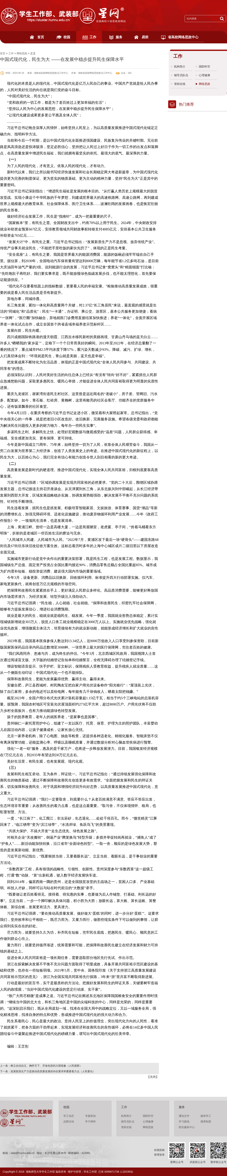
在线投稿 (159, 1149)
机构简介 (179, 66)
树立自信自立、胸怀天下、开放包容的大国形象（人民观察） (46, 1065)
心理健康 (204, 75)
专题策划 (90, 1115)
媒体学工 (206, 1115)
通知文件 (184, 1115)
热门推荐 (186, 104)
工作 (92, 37)
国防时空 (204, 66)
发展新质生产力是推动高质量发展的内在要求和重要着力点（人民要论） (53, 1071)
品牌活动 (68, 1121)
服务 (119, 37)
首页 (40, 37)
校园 (66, 37)
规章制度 (206, 1121)
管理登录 (159, 1154)
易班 (145, 37)
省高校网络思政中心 (183, 37)
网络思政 (22, 53)
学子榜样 (90, 1121)
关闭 (153, 1077)
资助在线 (179, 83)
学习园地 (184, 1121)
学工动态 (68, 1115)
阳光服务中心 (187, 1127)
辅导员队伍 (181, 75)
